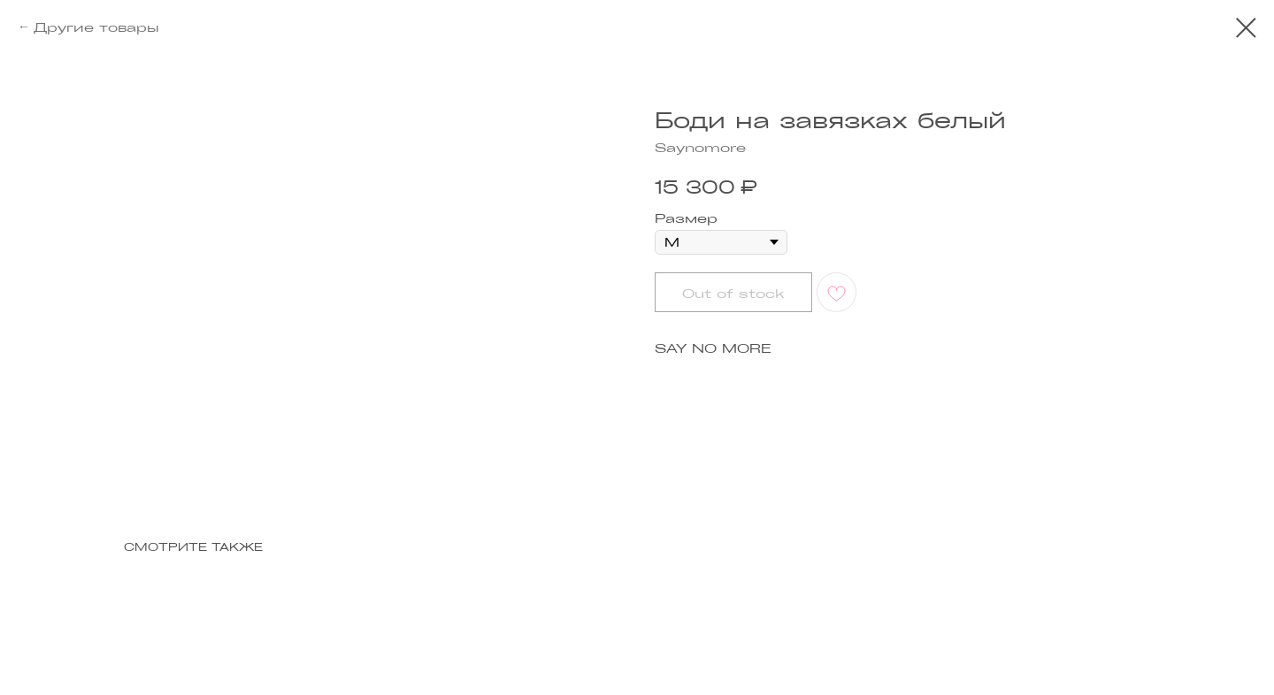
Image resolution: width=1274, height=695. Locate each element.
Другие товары (96, 26)
